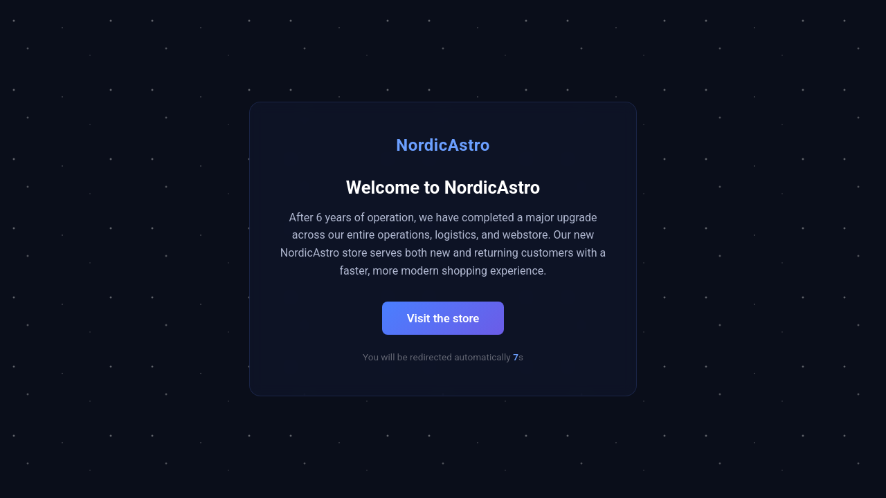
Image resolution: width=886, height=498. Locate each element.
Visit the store (443, 318)
